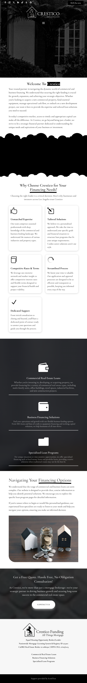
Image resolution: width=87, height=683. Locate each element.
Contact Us (43, 604)
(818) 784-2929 (76, 3)
